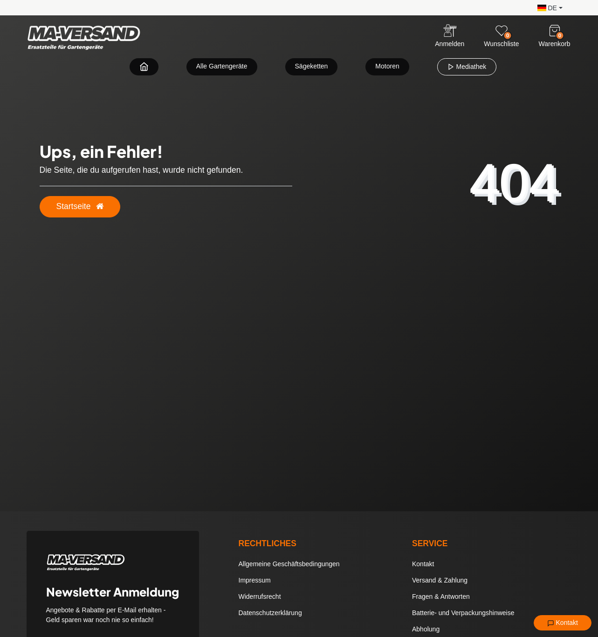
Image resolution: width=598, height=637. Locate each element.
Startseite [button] (80, 206)
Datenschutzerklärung (270, 613)
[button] (547, 7)
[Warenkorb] (554, 30)
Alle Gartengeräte (221, 66)
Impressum (255, 580)
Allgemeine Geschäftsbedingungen (289, 564)
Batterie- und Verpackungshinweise (463, 613)
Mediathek (466, 66)
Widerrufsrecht (260, 596)
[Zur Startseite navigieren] (144, 66)
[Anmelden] (449, 36)
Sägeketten (311, 66)
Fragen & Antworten (441, 596)
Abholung (426, 629)
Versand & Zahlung (439, 580)
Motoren (387, 66)
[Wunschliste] (501, 30)
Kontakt (562, 623)
